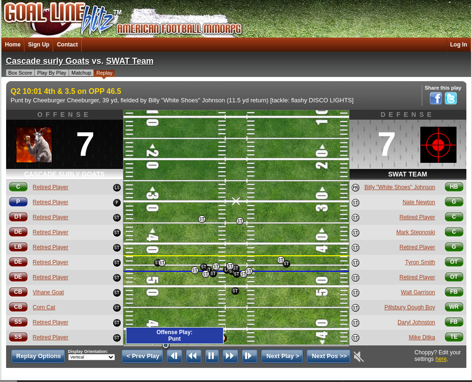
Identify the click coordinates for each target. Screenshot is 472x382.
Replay (104, 73)
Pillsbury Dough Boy (409, 307)
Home (13, 44)
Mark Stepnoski (415, 232)
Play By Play (51, 73)
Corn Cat (44, 307)
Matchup (81, 73)
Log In (458, 44)
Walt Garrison (418, 292)
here (441, 359)
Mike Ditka (422, 337)
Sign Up (38, 44)
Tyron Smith (420, 262)
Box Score (20, 73)
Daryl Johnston (416, 322)
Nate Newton (418, 202)
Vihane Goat (48, 292)
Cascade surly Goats (48, 61)
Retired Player (51, 187)
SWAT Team (130, 61)
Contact (67, 44)
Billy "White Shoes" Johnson (399, 187)
